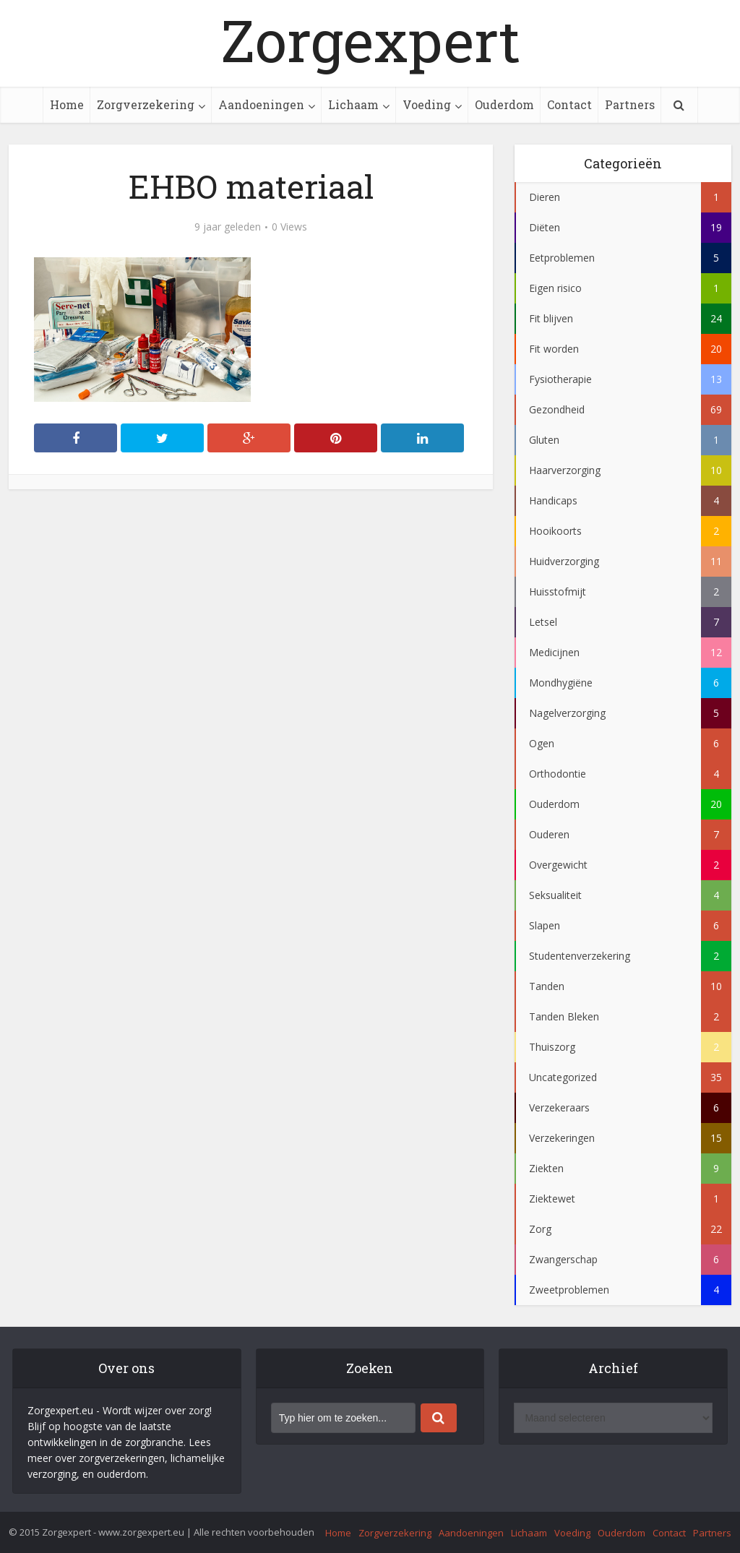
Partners (630, 104)
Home (67, 104)
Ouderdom (504, 104)
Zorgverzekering (145, 104)
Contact (569, 104)
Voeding (427, 104)
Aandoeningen (261, 104)
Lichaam (353, 104)
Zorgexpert (370, 40)
